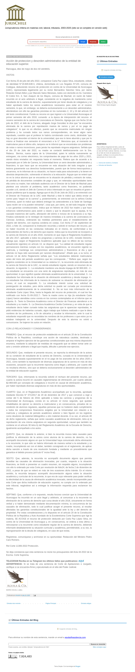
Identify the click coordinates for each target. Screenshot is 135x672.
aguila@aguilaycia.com (75, 637)
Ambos (103, 41)
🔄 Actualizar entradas (106, 77)
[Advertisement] (112, 125)
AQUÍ (81, 561)
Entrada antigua (86, 603)
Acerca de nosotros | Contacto (108, 163)
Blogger (77, 666)
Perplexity (93, 41)
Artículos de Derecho (105, 165)
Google (83, 41)
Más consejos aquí (99, 647)
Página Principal (51, 603)
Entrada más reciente (13, 603)
